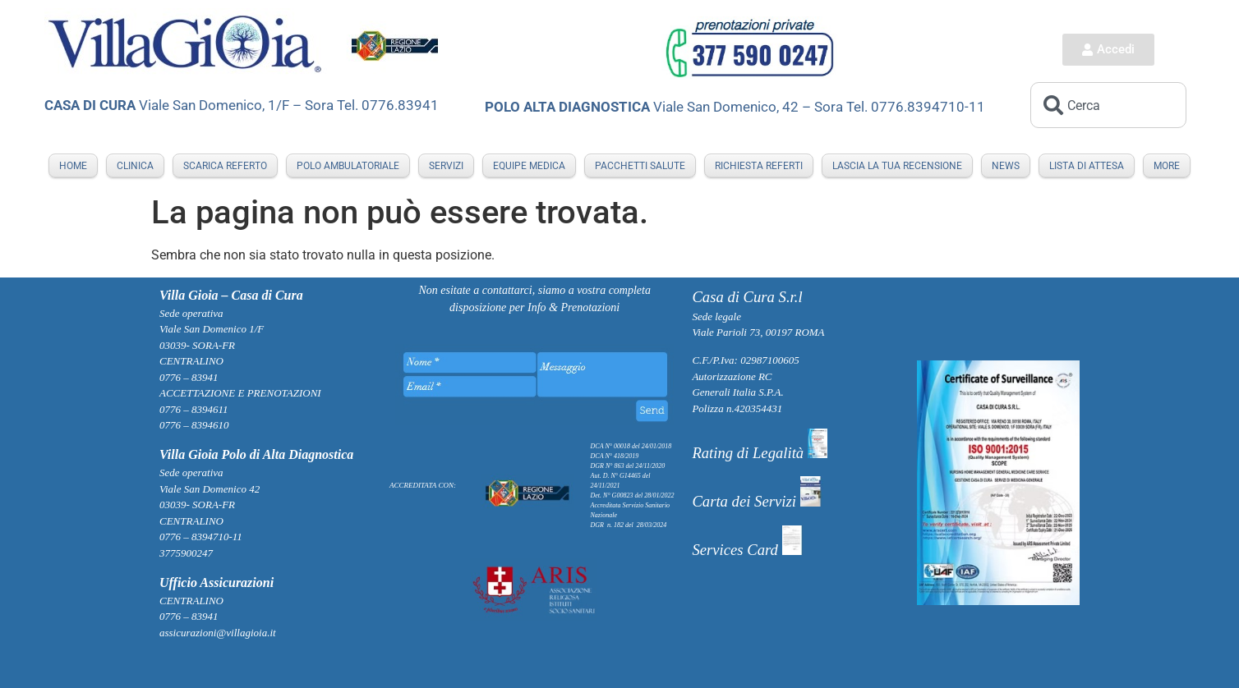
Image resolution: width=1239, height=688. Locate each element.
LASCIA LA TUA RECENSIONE (897, 166)
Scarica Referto (225, 166)
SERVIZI (446, 166)
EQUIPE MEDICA (529, 166)
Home (73, 166)
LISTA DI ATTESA (1086, 166)
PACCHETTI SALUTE (640, 166)
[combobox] (1108, 105)
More (1167, 166)
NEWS (1006, 166)
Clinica (135, 166)
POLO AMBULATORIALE (348, 166)
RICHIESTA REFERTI (759, 166)
